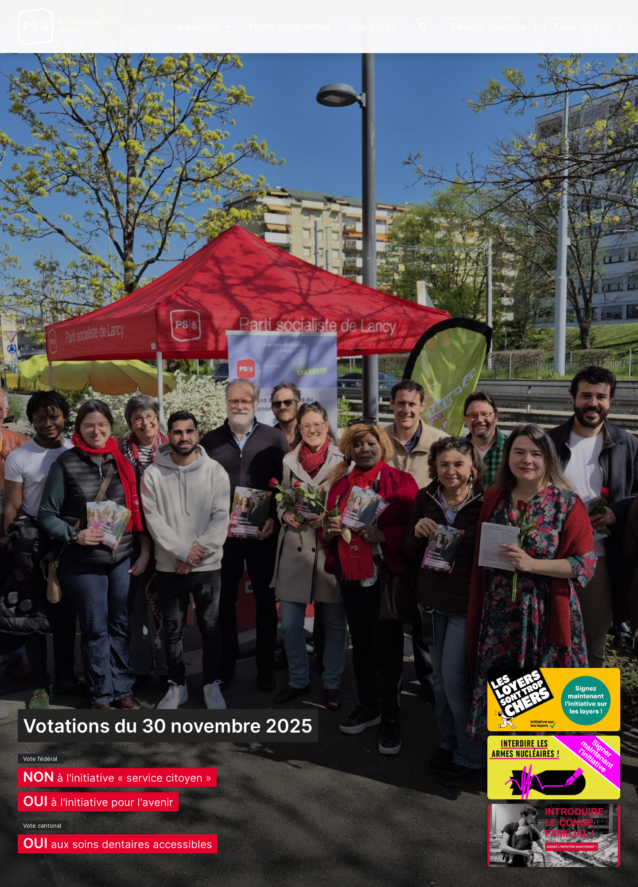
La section (201, 27)
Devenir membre (488, 26)
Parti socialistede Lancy (78, 26)
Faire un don (582, 26)
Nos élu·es (372, 26)
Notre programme (289, 26)
